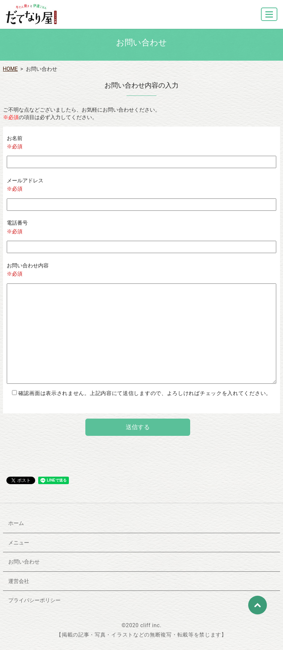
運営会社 (18, 581)
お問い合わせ (24, 562)
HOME (10, 69)
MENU (269, 17)
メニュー (18, 543)
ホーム (16, 523)
